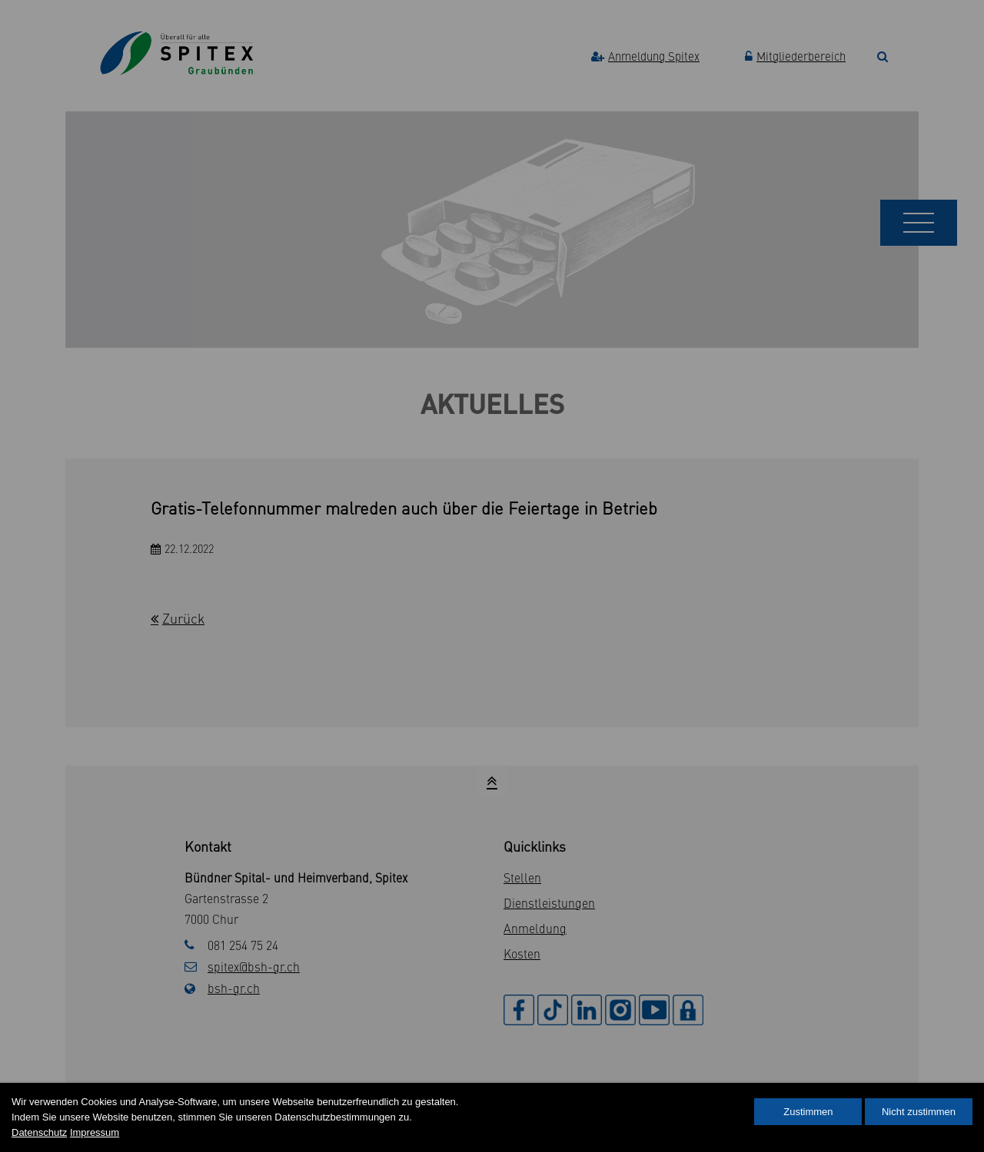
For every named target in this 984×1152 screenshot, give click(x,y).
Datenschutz (39, 1132)
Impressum (94, 1132)
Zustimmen (808, 1111)
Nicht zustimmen (919, 1111)
